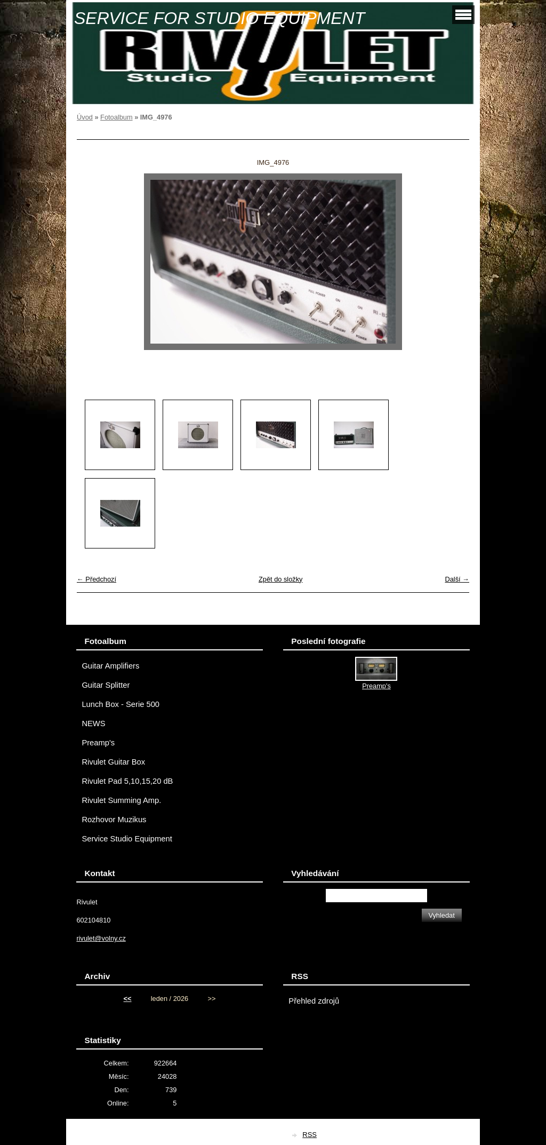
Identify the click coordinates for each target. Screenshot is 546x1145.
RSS (309, 1135)
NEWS (93, 723)
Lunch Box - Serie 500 (120, 704)
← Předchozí (96, 579)
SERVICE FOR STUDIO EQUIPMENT (219, 18)
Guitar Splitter (106, 685)
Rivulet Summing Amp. (121, 800)
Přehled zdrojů (313, 1001)
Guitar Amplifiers (110, 666)
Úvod (85, 117)
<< (128, 999)
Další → (457, 579)
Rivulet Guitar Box (113, 762)
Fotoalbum (116, 117)
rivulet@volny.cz (100, 938)
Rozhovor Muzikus (114, 819)
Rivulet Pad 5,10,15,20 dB (127, 781)
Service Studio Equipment (127, 838)
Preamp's (98, 742)
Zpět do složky (281, 579)
